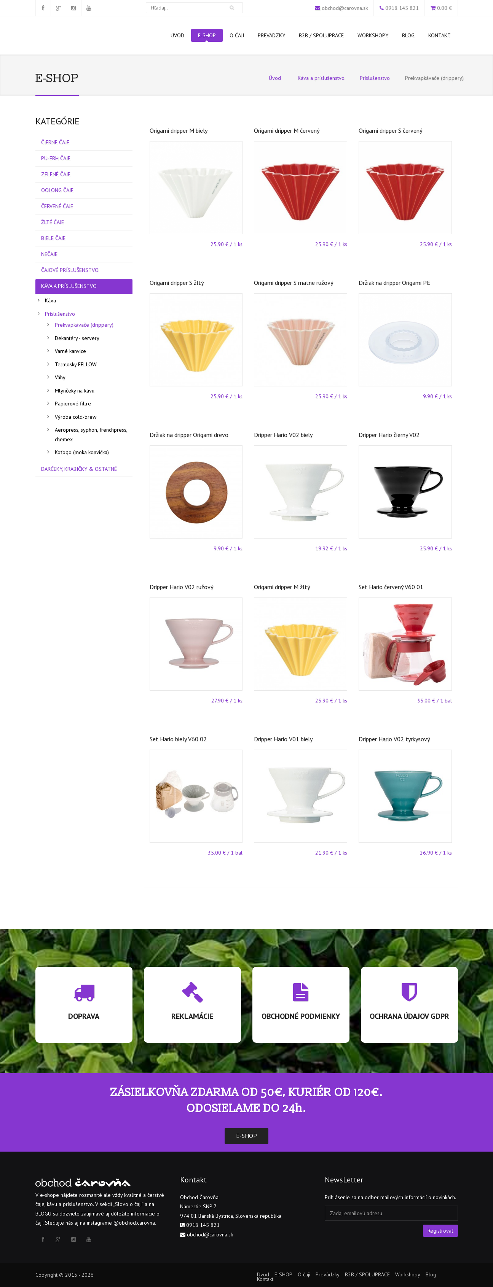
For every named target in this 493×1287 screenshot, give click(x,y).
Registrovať (440, 1230)
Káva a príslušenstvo (321, 78)
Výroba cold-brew (75, 416)
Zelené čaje (55, 174)
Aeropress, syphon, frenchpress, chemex (91, 434)
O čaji (237, 35)
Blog (408, 35)
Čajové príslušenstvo (70, 270)
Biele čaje (53, 238)
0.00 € (444, 8)
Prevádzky (271, 35)
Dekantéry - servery (77, 338)
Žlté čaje (52, 222)
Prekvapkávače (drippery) (84, 324)
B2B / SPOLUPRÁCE (321, 35)
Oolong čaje (57, 190)
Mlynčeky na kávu (74, 390)
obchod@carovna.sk (345, 8)
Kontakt (439, 35)
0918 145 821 (402, 8)
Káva (50, 300)
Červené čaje (57, 206)
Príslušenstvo (375, 78)
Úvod (177, 35)
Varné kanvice (70, 351)
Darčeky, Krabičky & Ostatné (79, 469)
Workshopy (372, 35)
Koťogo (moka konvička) (82, 452)
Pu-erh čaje (55, 158)
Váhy (60, 377)
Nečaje (49, 254)
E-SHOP (207, 37)
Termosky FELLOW (76, 364)
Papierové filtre (73, 403)
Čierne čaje (55, 142)
